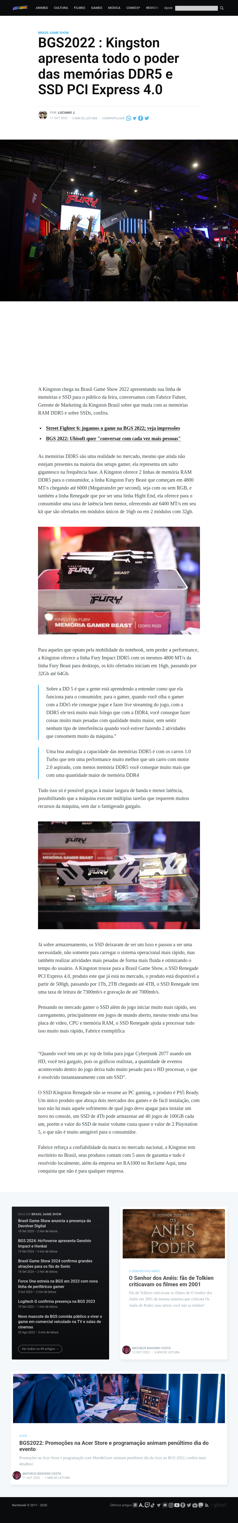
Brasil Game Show (53, 33)
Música (114, 8)
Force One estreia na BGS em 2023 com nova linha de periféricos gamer (58, 1284)
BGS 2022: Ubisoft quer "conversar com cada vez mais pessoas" (113, 438)
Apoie (168, 8)
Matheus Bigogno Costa (151, 1348)
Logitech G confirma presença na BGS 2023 (56, 1301)
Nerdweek (19, 1505)
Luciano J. (66, 112)
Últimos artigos (121, 1505)
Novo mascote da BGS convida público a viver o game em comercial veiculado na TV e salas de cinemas (60, 1321)
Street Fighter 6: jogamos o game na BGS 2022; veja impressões (113, 428)
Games (96, 8)
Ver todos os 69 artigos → (40, 1349)
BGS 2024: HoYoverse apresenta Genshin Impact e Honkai (54, 1243)
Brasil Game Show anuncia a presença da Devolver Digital (54, 1223)
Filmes (79, 8)
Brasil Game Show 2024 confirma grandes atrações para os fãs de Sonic (55, 1264)
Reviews (153, 8)
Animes (42, 8)
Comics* (133, 8)
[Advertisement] (119, 348)
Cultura (61, 8)
